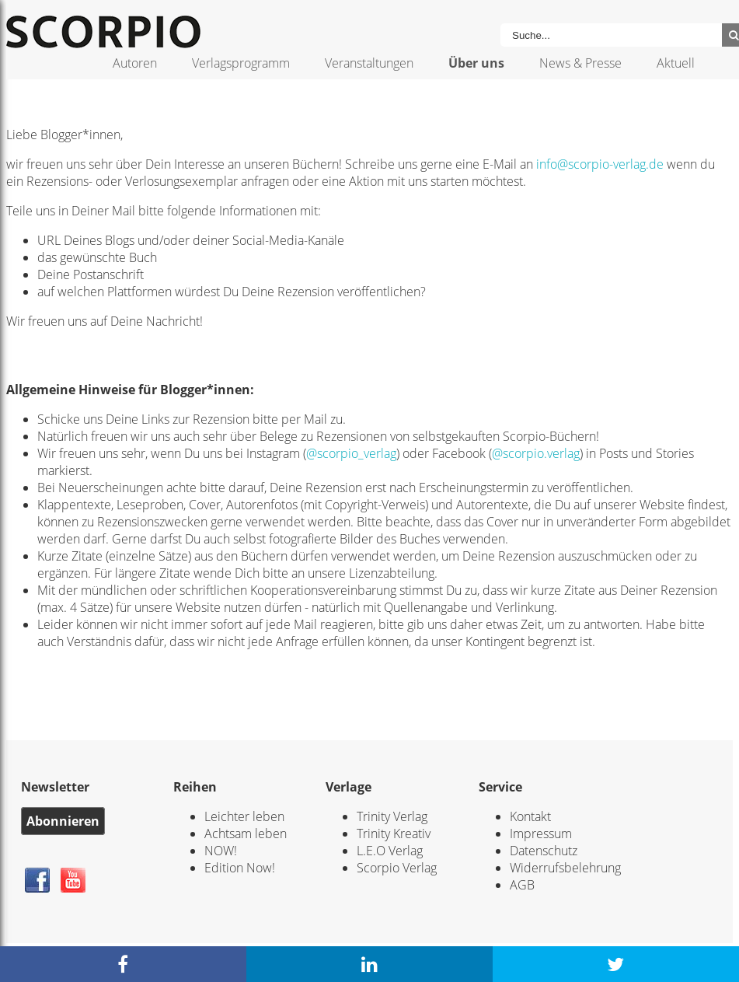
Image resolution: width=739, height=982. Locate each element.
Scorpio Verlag (397, 867)
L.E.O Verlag (390, 850)
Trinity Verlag (392, 816)
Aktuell (676, 63)
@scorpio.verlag (536, 453)
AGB (522, 884)
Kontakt (530, 816)
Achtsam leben (245, 833)
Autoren (135, 63)
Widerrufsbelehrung (565, 867)
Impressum (541, 833)
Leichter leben (244, 816)
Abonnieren (62, 821)
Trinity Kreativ (394, 833)
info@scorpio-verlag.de (600, 164)
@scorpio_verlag (351, 453)
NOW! (220, 850)
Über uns (476, 63)
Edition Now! (239, 867)
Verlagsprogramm (241, 63)
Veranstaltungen (369, 63)
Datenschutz (543, 850)
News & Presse (580, 63)
